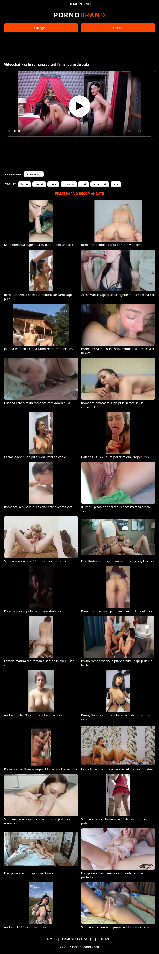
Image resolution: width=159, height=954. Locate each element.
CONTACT (104, 939)
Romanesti (33, 174)
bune (24, 184)
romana (69, 184)
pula (53, 184)
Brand (79, 14)
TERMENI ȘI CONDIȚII (77, 939)
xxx (116, 184)
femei (39, 184)
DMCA (52, 939)
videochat (100, 184)
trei (83, 184)
